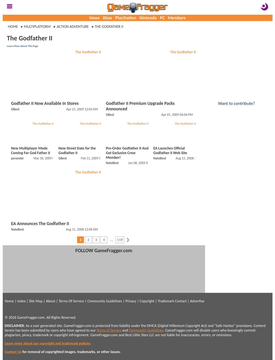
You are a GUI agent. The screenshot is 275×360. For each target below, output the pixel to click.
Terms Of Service (71, 301)
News (94, 18)
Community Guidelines (104, 301)
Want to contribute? (236, 100)
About (50, 301)
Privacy (130, 301)
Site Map (36, 301)
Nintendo (148, 18)
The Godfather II (88, 52)
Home (13, 26)
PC (162, 18)
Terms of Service (109, 330)
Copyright (147, 301)
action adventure (73, 26)
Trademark (166, 301)
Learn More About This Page (22, 46)
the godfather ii (109, 26)
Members (177, 18)
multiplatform (37, 26)
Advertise (197, 301)
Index (21, 301)
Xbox (107, 18)
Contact (181, 301)
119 (120, 239)
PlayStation (125, 18)
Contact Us (13, 351)
